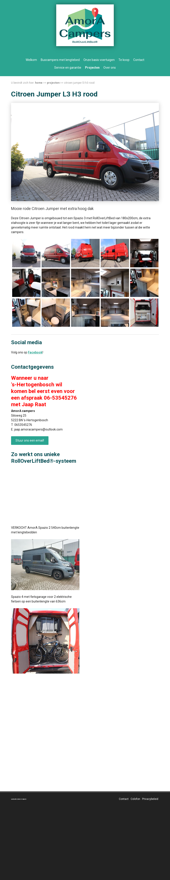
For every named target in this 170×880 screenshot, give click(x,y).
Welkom (31, 60)
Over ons (109, 67)
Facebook (35, 352)
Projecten (92, 67)
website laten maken (18, 799)
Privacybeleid (150, 799)
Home (38, 82)
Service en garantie (67, 67)
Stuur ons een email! (29, 440)
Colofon (135, 799)
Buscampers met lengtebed (60, 60)
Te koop (123, 60)
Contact (138, 60)
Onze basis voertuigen (99, 60)
